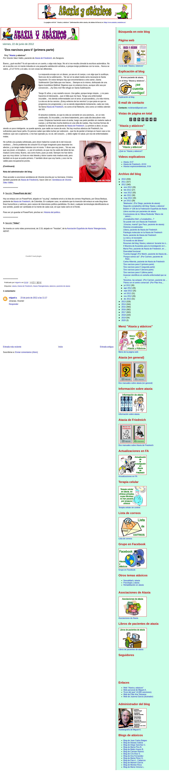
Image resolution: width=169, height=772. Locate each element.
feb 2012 (128, 190)
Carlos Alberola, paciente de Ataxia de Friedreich (144, 262)
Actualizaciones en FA (128, 476)
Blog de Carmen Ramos (133, 751)
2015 (123, 307)
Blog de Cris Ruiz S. (132, 754)
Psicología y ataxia (131, 583)
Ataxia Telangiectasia (41, 286)
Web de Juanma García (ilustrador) (138, 697)
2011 (123, 182)
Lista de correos (125, 539)
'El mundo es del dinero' (133, 241)
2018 (123, 315)
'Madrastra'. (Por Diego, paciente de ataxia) (141, 203)
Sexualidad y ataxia (131, 580)
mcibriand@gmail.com (137, 108)
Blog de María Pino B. (132, 747)
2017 (123, 312)
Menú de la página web (128, 352)
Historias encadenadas (133, 227)
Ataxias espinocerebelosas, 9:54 (137, 166)
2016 (123, 309)
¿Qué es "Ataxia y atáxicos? (130, 151)
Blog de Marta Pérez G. (133, 758)
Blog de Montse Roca (132, 765)
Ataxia (12, 55)
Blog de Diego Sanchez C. (134, 745)
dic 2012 (127, 299)
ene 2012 (128, 187)
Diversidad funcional (131, 251)
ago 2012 (128, 288)
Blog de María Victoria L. (133, 767)
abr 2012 (128, 195)
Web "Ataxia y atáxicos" (133, 688)
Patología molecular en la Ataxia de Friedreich (142, 232)
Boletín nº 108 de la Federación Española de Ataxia (145, 209)
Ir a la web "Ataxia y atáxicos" (131, 66)
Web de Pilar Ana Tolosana (134, 694)
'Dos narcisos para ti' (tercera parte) (138, 270)
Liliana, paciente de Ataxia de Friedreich (140, 230)
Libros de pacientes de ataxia (131, 649)
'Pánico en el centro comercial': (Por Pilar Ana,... (143, 283)
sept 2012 (128, 291)
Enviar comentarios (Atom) (26, 352)
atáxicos (53, 286)
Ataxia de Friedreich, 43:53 (134, 164)
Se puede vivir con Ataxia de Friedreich (139, 222)
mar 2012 (128, 193)
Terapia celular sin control (129, 507)
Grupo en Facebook (127, 570)
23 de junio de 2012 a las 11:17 (33, 298)
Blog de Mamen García (133, 763)
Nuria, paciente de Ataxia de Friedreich (139, 235)
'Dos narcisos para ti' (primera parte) (138, 264)
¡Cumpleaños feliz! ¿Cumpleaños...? (138, 219)
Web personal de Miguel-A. (134, 690)
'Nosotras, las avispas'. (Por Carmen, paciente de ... (145, 280)
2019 (123, 318)
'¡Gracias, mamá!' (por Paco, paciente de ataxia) (143, 224)
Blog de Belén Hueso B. (133, 749)
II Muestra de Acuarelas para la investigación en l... (145, 246)
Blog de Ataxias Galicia (133, 743)
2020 (123, 320)
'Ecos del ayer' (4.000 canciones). (137, 692)
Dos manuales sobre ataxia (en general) (135, 383)
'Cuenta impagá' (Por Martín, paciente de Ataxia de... (145, 254)
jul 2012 (127, 285)
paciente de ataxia (63, 286)
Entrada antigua (106, 347)
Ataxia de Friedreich (43, 58)
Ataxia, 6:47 (128, 162)
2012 (123, 184)
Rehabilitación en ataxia (133, 585)
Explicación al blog (126, 97)
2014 (123, 304)
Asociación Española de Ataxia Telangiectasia (86, 228)
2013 (123, 301)
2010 (123, 179)
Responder (13, 304)
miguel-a (13, 298)
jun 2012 (128, 201)
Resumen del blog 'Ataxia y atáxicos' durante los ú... (145, 243)
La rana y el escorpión (132, 238)
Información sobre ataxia (129, 414)
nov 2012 (128, 296)
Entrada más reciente (12, 347)
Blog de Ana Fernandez (133, 756)
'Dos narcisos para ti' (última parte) (138, 272)
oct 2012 (128, 293)
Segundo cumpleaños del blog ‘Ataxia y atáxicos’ (144, 206)
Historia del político (52, 212)
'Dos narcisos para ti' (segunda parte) (139, 267)
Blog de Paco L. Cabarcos (134, 760)
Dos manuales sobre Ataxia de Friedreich (136, 445)
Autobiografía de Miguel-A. (130, 730)
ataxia (14, 286)
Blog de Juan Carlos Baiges (135, 740)
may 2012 (128, 198)
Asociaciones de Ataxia (128, 618)
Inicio (60, 347)
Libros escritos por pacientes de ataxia (139, 211)
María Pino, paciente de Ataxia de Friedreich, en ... (144, 249)
